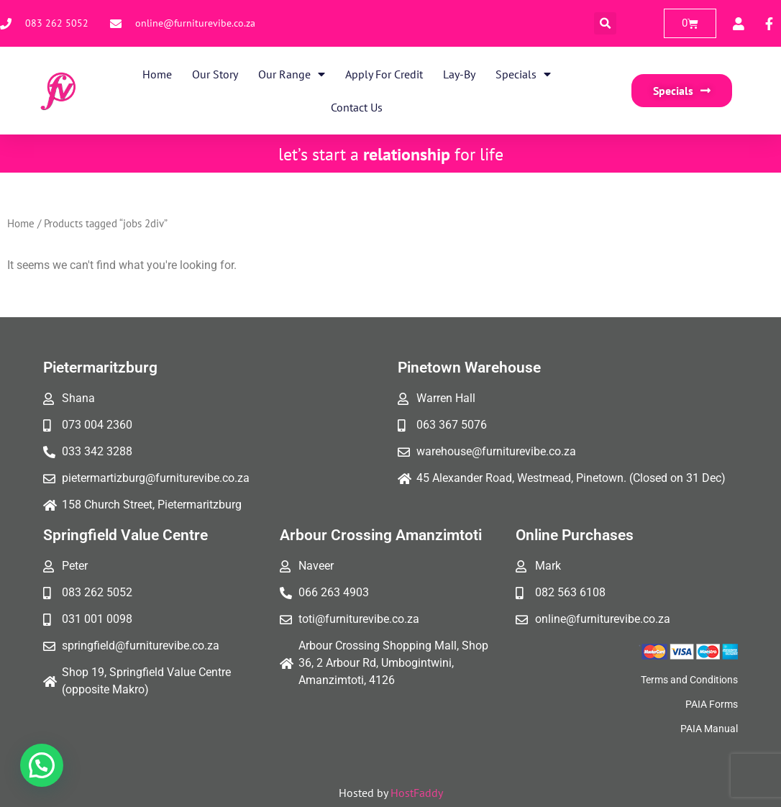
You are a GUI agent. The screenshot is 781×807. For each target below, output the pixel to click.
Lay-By (459, 74)
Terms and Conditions (689, 679)
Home (157, 74)
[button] (605, 23)
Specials (523, 74)
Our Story (215, 74)
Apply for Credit (384, 74)
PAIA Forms (711, 704)
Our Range (291, 74)
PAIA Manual (709, 728)
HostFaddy (416, 792)
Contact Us (357, 107)
